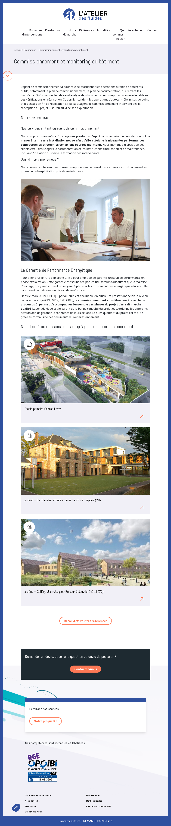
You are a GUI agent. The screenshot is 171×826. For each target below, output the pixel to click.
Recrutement (136, 30)
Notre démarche (69, 32)
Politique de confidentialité (98, 806)
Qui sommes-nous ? (119, 34)
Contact (152, 30)
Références (86, 30)
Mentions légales (94, 801)
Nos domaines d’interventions (38, 795)
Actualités (103, 30)
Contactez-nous (85, 669)
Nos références (93, 795)
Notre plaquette (45, 721)
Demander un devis (97, 821)
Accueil (17, 49)
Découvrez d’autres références (85, 621)
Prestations (52, 30)
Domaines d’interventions (32, 32)
